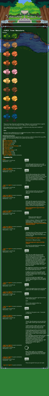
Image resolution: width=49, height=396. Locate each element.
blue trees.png (7, 154)
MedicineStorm (7, 212)
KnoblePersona (6, 358)
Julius (4, 159)
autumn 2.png (7, 143)
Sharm (4, 283)
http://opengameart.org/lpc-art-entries (36, 238)
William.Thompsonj (7, 169)
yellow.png (6, 147)
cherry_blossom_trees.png (11, 146)
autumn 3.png (7, 152)
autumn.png (7, 144)
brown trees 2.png (8, 150)
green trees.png (8, 140)
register (10, 155)
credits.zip (6, 148)
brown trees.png (8, 141)
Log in (4, 155)
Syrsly (4, 307)
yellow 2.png (7, 151)
